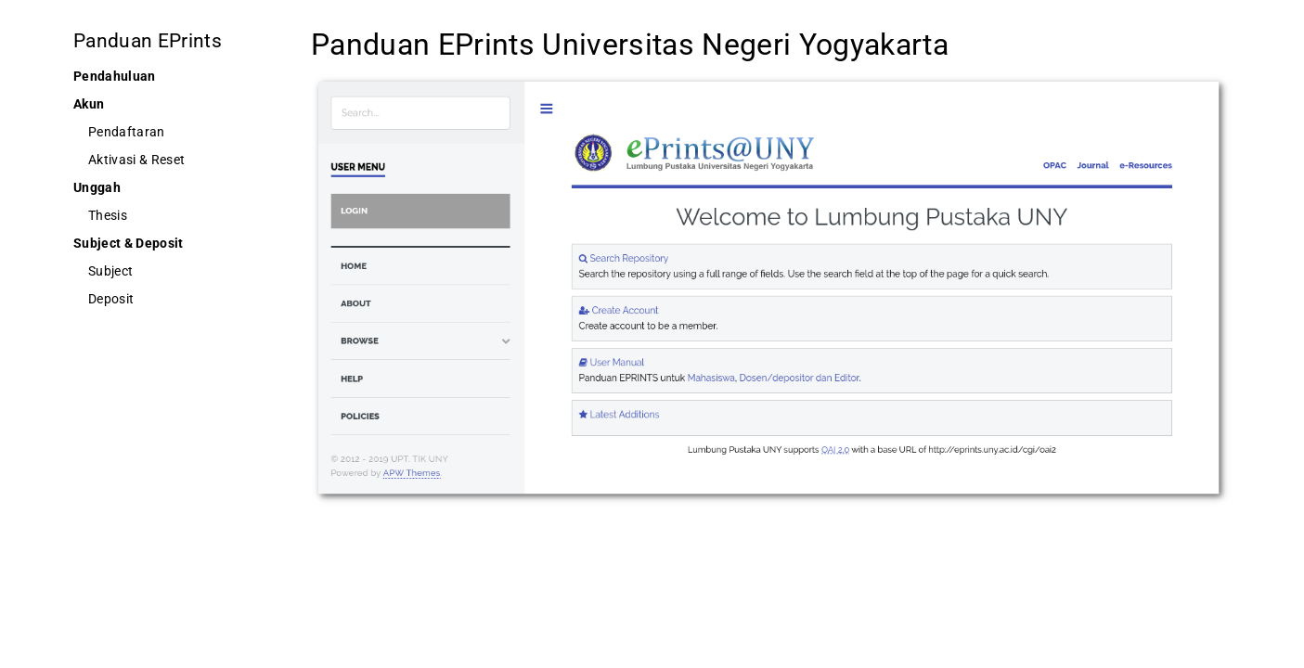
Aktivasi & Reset (136, 159)
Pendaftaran (126, 131)
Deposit (111, 298)
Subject (110, 270)
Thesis (107, 215)
